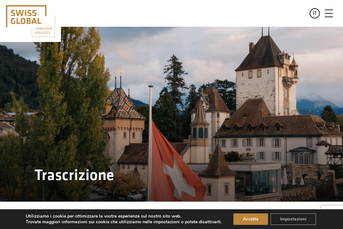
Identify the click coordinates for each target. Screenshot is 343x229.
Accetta (251, 219)
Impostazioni (293, 219)
